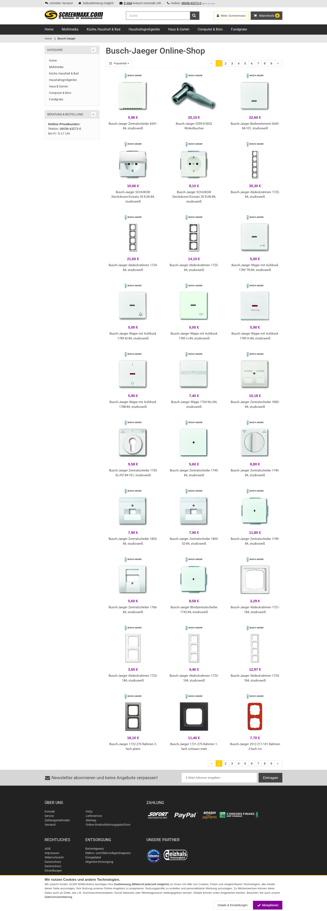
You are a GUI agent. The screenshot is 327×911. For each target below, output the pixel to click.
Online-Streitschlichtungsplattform (108, 824)
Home (49, 29)
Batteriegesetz (94, 848)
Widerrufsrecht (54, 857)
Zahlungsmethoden (57, 820)
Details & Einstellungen (233, 905)
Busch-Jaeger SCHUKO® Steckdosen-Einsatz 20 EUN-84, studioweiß (194, 196)
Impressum (52, 853)
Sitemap (91, 820)
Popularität (119, 63)
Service (49, 816)
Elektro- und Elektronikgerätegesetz (108, 853)
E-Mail (128, 3)
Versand (50, 824)
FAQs (89, 811)
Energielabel (93, 857)
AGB (47, 848)
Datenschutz (53, 861)
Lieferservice (94, 816)
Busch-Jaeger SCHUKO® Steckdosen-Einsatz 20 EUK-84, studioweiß (133, 196)
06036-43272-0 (191, 3)
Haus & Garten (178, 29)
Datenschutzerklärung (58, 896)
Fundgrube (239, 29)
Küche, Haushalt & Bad (103, 29)
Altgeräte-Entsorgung (99, 861)
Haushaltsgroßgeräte (144, 29)
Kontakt (50, 811)
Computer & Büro (210, 29)
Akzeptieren (267, 905)
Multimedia (70, 29)
